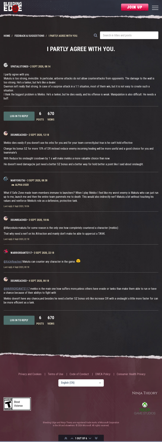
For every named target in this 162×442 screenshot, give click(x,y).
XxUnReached (19, 134)
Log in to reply (19, 116)
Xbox (144, 408)
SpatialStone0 (19, 66)
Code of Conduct (79, 374)
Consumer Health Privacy (131, 374)
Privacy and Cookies (29, 374)
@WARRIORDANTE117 (17, 288)
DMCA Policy (102, 374)
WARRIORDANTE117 (21, 252)
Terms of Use (55, 374)
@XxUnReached (13, 261)
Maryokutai (18, 180)
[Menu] (155, 8)
